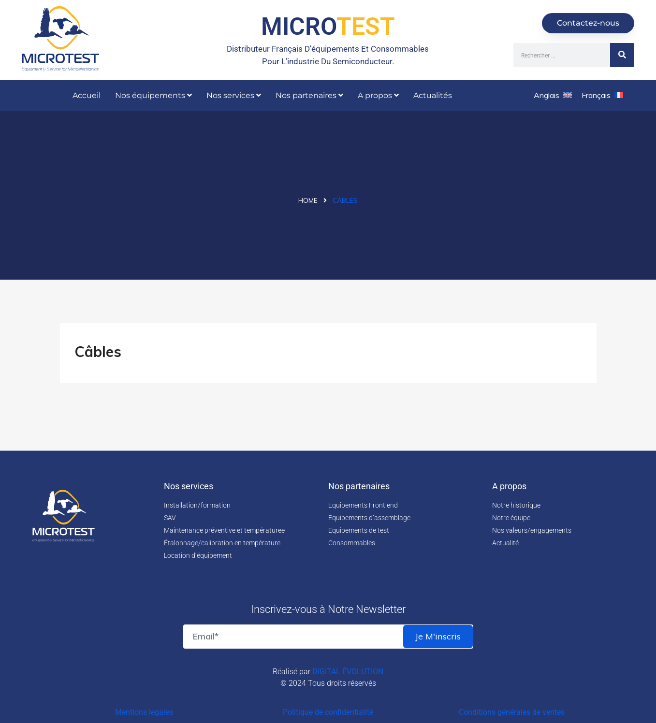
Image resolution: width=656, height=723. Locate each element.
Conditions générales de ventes (512, 712)
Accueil (87, 95)
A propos (378, 95)
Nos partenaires (309, 95)
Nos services (233, 95)
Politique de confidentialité (328, 712)
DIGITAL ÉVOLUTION (347, 671)
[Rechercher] (622, 55)
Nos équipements (153, 95)
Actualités (432, 95)
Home (308, 200)
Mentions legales (144, 712)
